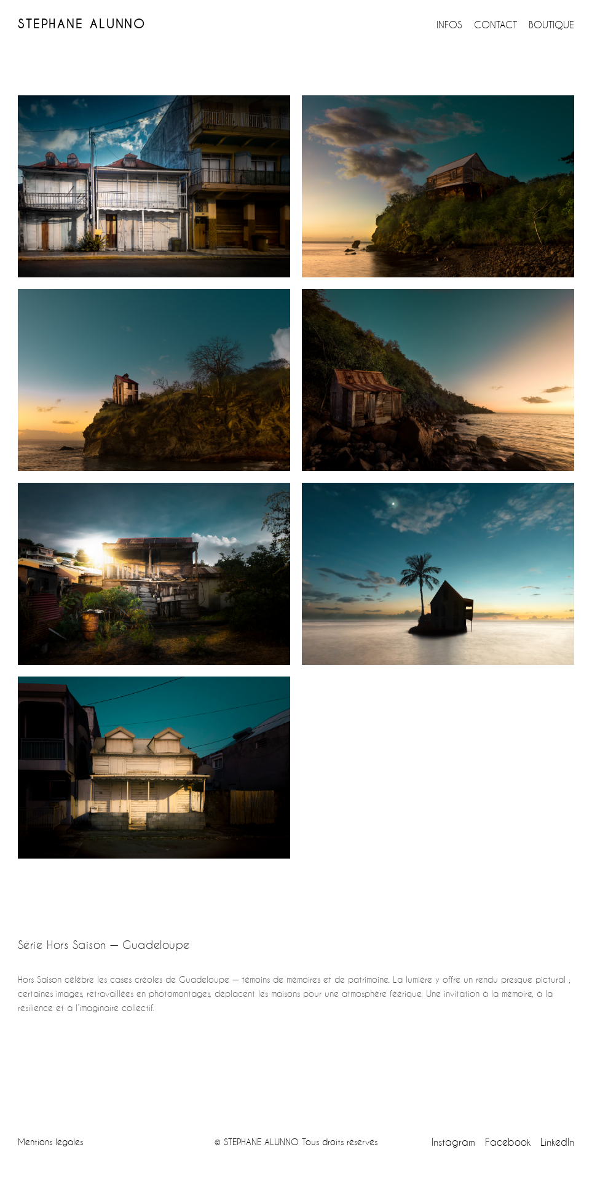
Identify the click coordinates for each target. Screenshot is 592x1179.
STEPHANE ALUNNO (82, 23)
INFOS (449, 24)
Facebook (508, 1142)
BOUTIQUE (551, 24)
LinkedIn (557, 1142)
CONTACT (495, 24)
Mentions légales (50, 1142)
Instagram (453, 1142)
